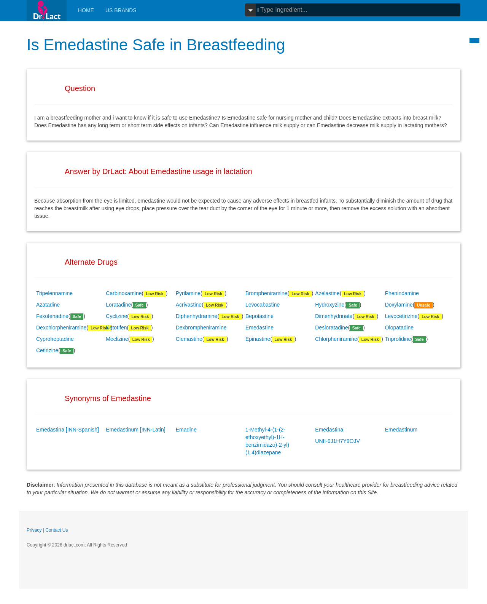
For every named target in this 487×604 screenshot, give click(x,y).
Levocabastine (262, 305)
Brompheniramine (266, 293)
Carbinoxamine (124, 293)
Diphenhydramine (197, 316)
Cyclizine (116, 316)
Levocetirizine (401, 316)
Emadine (186, 430)
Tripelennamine (54, 293)
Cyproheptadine (55, 339)
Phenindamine (402, 293)
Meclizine (117, 339)
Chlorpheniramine (336, 339)
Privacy (34, 530)
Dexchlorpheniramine (61, 327)
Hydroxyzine (329, 305)
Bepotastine (259, 316)
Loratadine (118, 305)
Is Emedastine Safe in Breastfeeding (156, 45)
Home (86, 10)
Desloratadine (331, 327)
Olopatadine (399, 327)
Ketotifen (116, 327)
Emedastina (329, 430)
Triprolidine (398, 339)
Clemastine (189, 339)
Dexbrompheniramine (201, 327)
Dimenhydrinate (333, 316)
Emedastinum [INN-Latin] (135, 430)
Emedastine (259, 327)
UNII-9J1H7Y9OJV (337, 441)
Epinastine (257, 339)
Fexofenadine (52, 316)
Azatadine (48, 305)
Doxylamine (399, 305)
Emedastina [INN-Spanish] (67, 430)
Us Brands (121, 10)
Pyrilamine (188, 293)
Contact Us (56, 530)
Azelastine (327, 293)
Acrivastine (189, 305)
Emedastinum (401, 430)
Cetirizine (47, 350)
